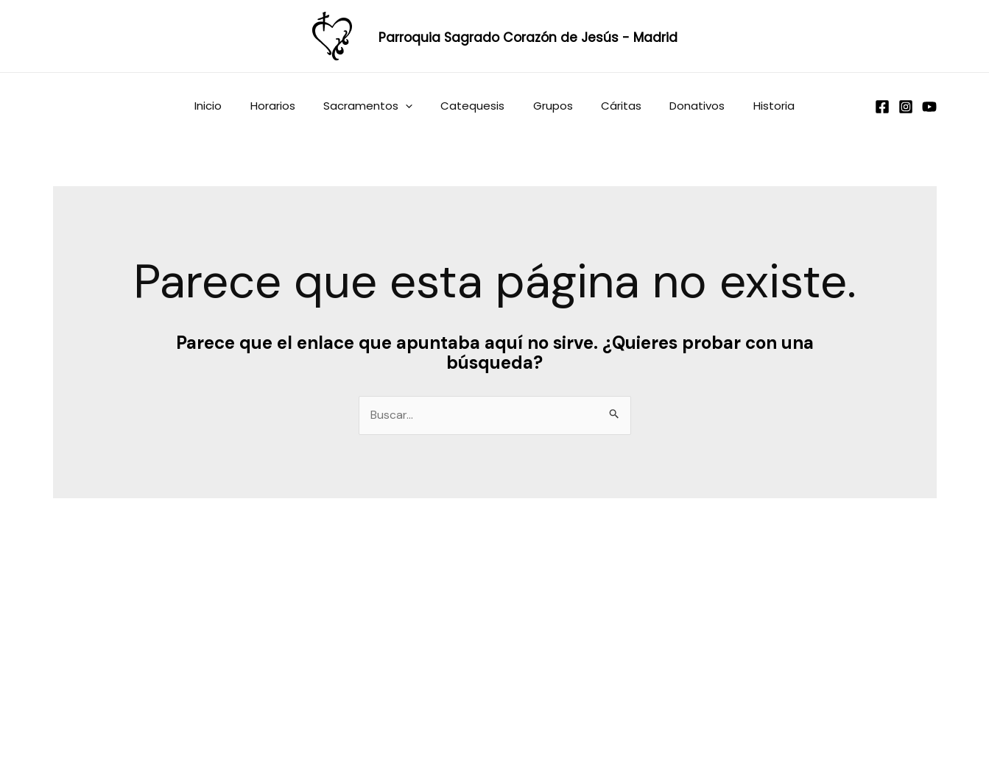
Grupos (550, 105)
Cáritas (612, 105)
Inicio (230, 105)
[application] (415, 106)
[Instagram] (905, 106)
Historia (752, 105)
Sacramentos (377, 106)
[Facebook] (882, 106)
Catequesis (476, 105)
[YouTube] (929, 106)
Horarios (288, 105)
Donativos (682, 105)
